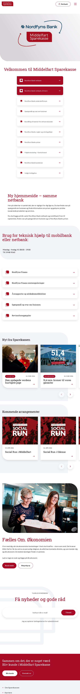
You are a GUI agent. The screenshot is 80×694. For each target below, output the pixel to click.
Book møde (9, 565)
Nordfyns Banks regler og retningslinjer (40, 132)
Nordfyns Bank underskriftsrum (40, 101)
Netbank (63, 4)
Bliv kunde (10, 673)
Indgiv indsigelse (40, 173)
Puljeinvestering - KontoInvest (40, 152)
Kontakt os (26, 673)
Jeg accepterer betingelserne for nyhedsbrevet (40, 621)
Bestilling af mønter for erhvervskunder (40, 121)
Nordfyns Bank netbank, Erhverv (40, 91)
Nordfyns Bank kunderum (40, 163)
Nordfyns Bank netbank (40, 80)
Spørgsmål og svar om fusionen (40, 111)
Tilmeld (68, 612)
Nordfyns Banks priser (40, 142)
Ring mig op (25, 565)
